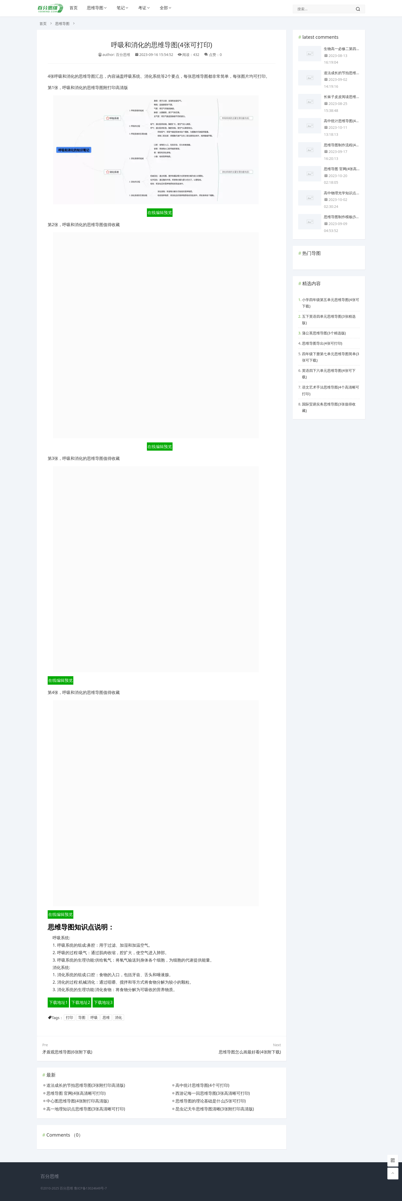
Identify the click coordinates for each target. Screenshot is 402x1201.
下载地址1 (58, 1002)
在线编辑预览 (159, 212)
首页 (73, 8)
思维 (106, 1017)
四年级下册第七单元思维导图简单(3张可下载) (330, 357)
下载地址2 (80, 1002)
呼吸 (94, 1017)
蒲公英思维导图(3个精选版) (324, 333)
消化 (118, 1017)
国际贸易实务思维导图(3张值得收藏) (328, 407)
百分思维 (66, 1188)
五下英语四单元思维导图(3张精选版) (328, 319)
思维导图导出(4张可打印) (322, 343)
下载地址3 (103, 1002)
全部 (164, 8)
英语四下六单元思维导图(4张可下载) (328, 373)
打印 (69, 1017)
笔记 (121, 8)
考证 (142, 8)
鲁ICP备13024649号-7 (90, 1188)
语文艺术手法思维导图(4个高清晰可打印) (330, 390)
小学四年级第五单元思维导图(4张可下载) (330, 302)
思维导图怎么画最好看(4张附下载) (250, 1052)
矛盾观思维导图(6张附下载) (67, 1052)
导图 (81, 1017)
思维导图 (95, 8)
